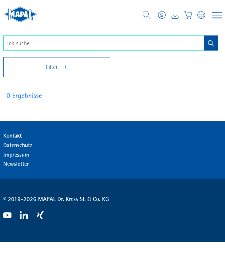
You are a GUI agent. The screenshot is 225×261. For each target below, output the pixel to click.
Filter (57, 67)
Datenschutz (17, 145)
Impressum (16, 154)
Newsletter (16, 163)
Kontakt (12, 135)
